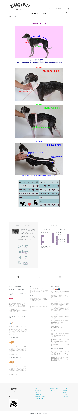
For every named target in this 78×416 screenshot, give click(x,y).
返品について (37, 392)
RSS (51, 390)
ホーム (10, 16)
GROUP (44, 13)
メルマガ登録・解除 (54, 388)
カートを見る (65, 394)
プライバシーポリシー (39, 398)
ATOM (54, 390)
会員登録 (65, 390)
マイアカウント (51, 8)
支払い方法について (38, 394)
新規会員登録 (58, 8)
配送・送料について (38, 390)
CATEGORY (33, 13)
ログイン (64, 8)
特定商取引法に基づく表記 (40, 396)
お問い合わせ (65, 396)
